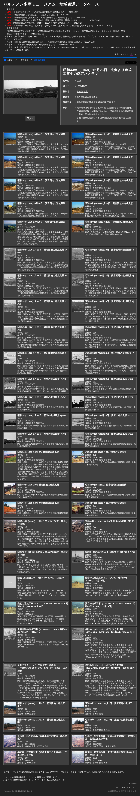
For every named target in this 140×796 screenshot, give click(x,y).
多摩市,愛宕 (82, 91)
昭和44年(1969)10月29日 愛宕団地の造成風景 (41, 134)
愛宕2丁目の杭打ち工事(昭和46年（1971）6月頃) (110, 552)
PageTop (133, 783)
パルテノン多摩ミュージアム (124, 787)
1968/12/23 (82, 86)
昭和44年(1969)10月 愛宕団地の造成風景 (38, 452)
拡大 (30, 118)
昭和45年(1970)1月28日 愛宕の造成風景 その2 (41, 379)
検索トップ (9, 60)
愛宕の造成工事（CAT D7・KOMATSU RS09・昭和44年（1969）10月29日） (42, 605)
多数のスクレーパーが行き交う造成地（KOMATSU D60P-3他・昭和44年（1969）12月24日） (110, 632)
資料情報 (24, 60)
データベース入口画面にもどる (50, 780)
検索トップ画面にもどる (48, 777)
